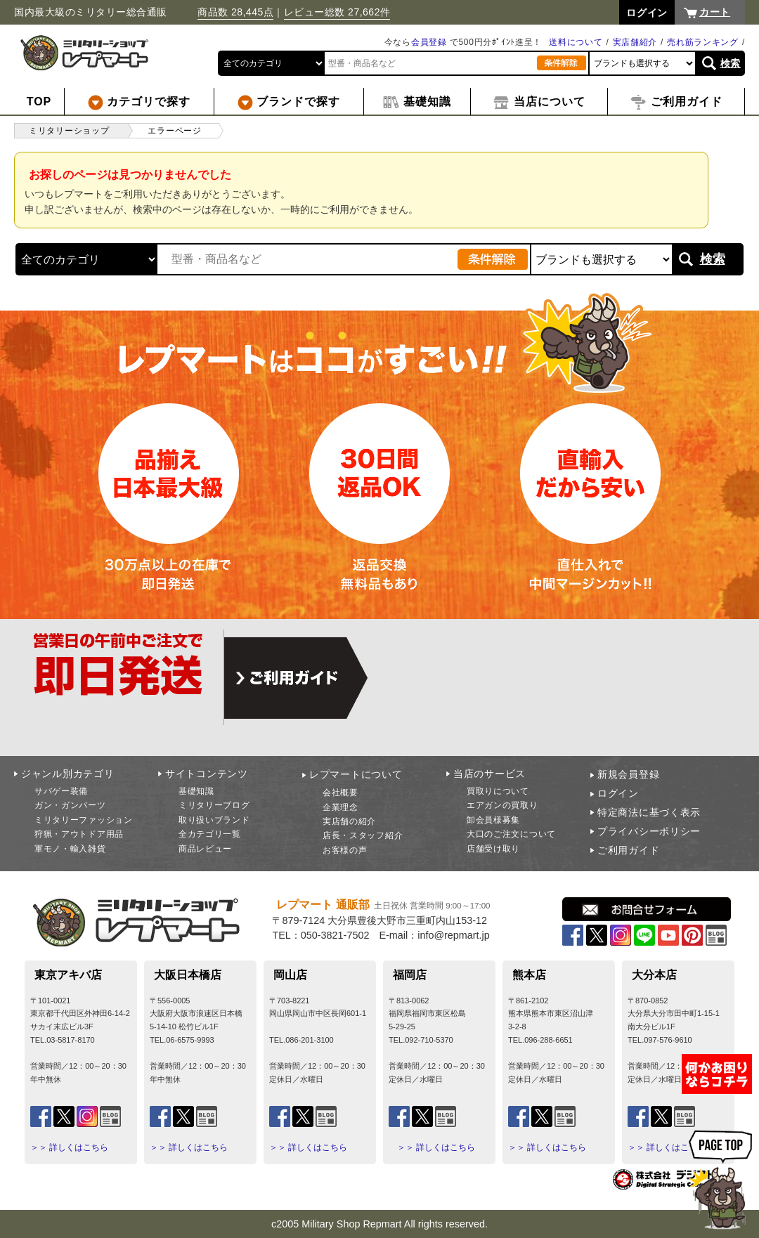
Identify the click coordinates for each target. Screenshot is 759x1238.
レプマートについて (355, 774)
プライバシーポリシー (649, 831)
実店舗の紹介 (349, 821)
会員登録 (429, 42)
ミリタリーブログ (214, 805)
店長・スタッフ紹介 (363, 835)
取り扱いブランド (214, 820)
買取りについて (498, 791)
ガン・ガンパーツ (70, 805)
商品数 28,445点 (235, 12)
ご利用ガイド (628, 850)
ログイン (618, 793)
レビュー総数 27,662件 (337, 12)
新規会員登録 (628, 774)
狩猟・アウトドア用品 (79, 834)
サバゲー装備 (61, 791)
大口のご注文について (511, 834)
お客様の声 (345, 850)
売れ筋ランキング (703, 42)
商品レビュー (205, 849)
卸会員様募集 (493, 820)
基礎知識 (196, 791)
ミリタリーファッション (83, 820)
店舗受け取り (493, 849)
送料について (575, 42)
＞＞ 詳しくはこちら (69, 1147)
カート (714, 12)
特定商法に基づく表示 (649, 812)
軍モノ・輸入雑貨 (70, 849)
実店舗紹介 (635, 42)
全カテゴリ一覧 (210, 834)
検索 (730, 63)
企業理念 (340, 807)
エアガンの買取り (502, 805)
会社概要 (340, 792)
